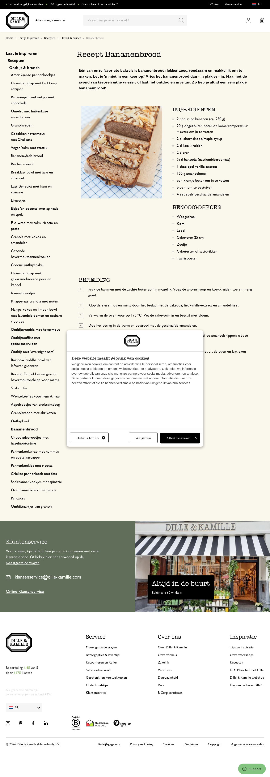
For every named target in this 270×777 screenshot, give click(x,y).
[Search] (181, 20)
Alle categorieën (50, 20)
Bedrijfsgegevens (109, 744)
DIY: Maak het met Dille (247, 670)
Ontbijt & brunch (70, 38)
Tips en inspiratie (242, 647)
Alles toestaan (181, 438)
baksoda (190, 160)
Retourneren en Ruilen (102, 662)
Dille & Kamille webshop (247, 677)
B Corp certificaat (170, 692)
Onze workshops (241, 655)
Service (95, 637)
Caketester (185, 251)
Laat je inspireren (28, 38)
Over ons (169, 637)
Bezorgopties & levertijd (102, 655)
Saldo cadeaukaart (98, 670)
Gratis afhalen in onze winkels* (99, 4)
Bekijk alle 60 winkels (167, 592)
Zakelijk (163, 662)
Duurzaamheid (168, 677)
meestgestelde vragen (22, 563)
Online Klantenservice (25, 591)
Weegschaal (186, 217)
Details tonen (90, 438)
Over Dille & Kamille (172, 647)
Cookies (168, 744)
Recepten (49, 38)
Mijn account (248, 20)
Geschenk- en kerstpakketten (106, 677)
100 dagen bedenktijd (62, 4)
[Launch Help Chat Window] (252, 769)
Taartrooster (187, 258)
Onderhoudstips (97, 685)
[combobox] (135, 20)
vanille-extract (206, 167)
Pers (161, 685)
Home (9, 38)
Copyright (215, 744)
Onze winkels (167, 655)
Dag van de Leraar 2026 (246, 685)
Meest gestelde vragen (101, 647)
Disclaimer (191, 744)
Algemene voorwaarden (247, 744)
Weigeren (143, 438)
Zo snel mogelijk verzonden (26, 4)
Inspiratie (243, 637)
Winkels (214, 4)
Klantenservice (233, 4)
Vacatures (165, 670)
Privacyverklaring (141, 744)
